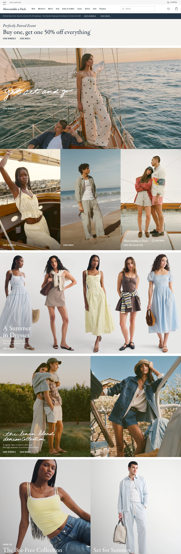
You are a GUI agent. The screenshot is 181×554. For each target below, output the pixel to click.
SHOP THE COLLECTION (133, 245)
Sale (95, 9)
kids (57, 9)
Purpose (103, 9)
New (33, 9)
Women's (41, 9)
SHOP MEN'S (105, 16)
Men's (50, 9)
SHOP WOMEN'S (90, 16)
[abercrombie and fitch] (15, 9)
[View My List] (168, 9)
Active (87, 9)
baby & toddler (68, 9)
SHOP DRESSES (9, 348)
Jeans (79, 9)
